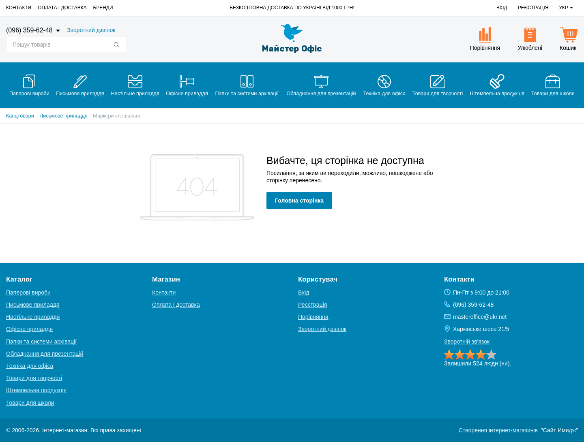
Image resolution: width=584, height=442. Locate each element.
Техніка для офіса (29, 366)
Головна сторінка (299, 200)
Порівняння (313, 317)
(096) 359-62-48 (30, 30)
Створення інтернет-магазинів (498, 430)
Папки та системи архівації (41, 341)
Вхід (501, 8)
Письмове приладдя (63, 116)
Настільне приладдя (33, 317)
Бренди (103, 8)
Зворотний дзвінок (91, 30)
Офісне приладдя (29, 329)
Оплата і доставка (62, 8)
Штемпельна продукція (36, 390)
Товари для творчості (34, 378)
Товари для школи (30, 402)
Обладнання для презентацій (44, 353)
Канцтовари (20, 116)
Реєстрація (533, 8)
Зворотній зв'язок (467, 341)
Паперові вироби (28, 292)
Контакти (18, 8)
